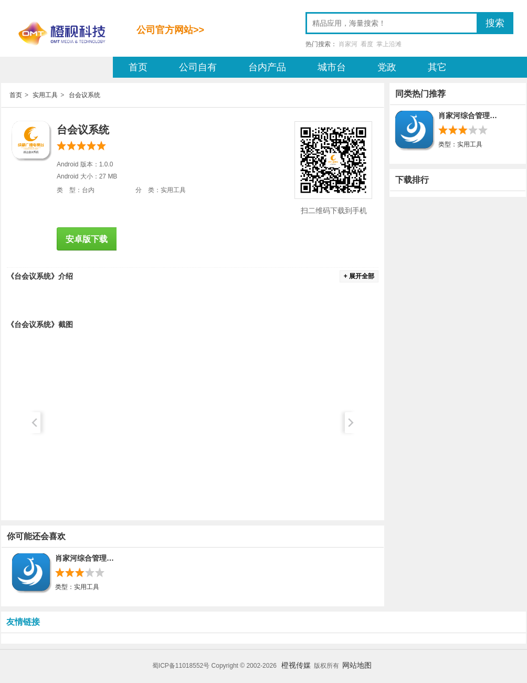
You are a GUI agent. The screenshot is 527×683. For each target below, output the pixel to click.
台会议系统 (84, 95)
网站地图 (357, 665)
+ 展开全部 (359, 276)
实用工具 (45, 95)
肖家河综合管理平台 (88, 558)
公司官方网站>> (170, 30)
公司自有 (198, 67)
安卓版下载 (87, 239)
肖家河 (348, 44)
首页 (138, 67)
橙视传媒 (296, 665)
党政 (386, 67)
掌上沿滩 (389, 44)
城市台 (332, 67)
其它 (437, 67)
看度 (367, 44)
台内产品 (267, 67)
